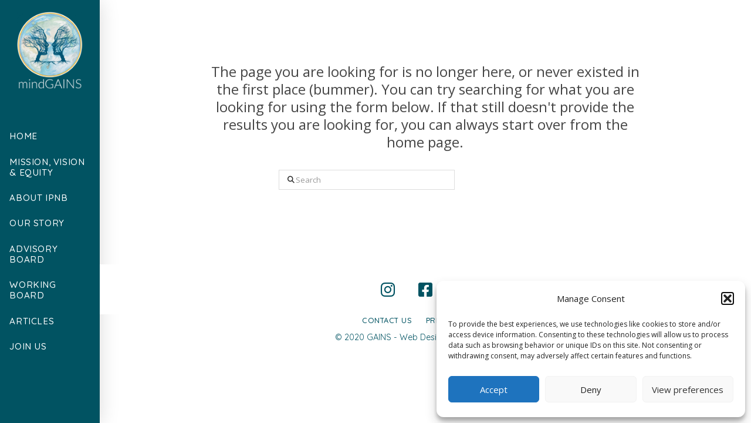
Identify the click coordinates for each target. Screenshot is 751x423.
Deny (590, 389)
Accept (494, 389)
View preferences (687, 389)
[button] (727, 298)
